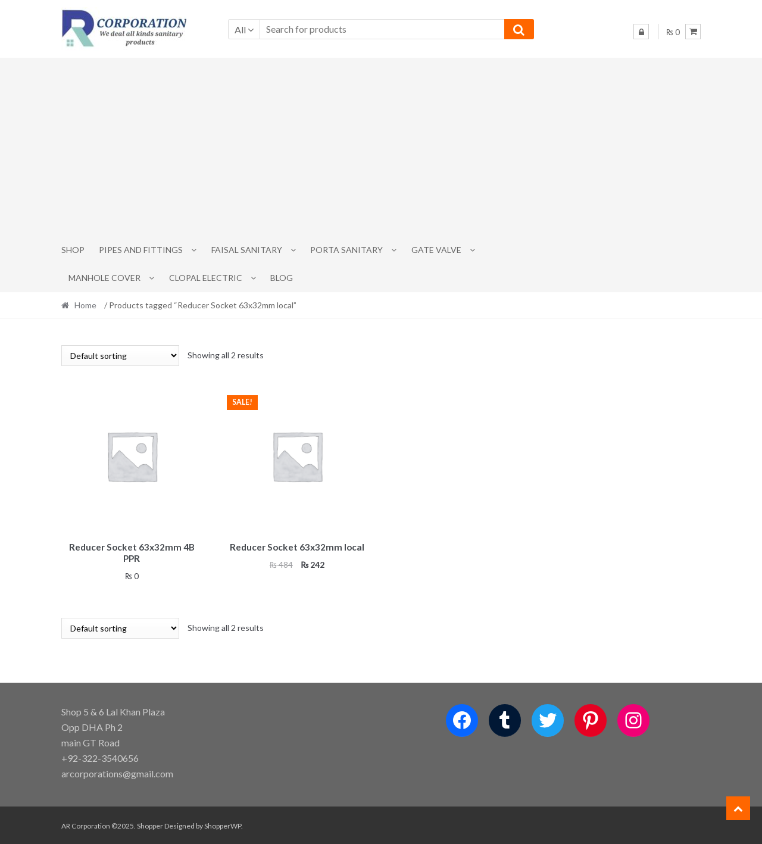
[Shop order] (120, 355)
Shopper (150, 824)
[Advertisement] (381, 147)
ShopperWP (222, 824)
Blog (281, 278)
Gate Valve (436, 250)
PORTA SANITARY (346, 250)
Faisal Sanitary (246, 250)
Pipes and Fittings (141, 250)
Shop (73, 250)
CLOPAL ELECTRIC (205, 278)
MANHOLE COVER (104, 278)
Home (85, 305)
